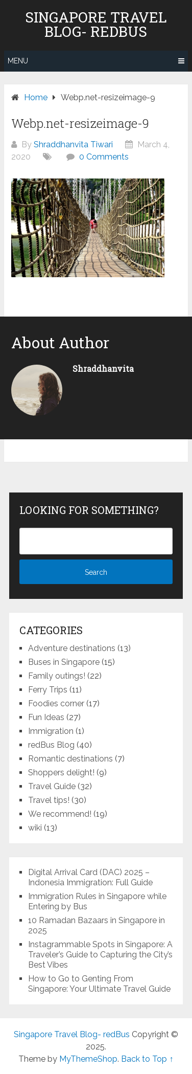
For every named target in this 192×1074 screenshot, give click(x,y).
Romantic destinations (70, 759)
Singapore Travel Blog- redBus (96, 24)
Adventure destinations (71, 648)
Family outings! (56, 676)
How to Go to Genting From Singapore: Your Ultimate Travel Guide (99, 984)
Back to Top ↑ (147, 1059)
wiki (35, 828)
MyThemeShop (88, 1059)
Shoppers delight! (61, 772)
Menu (18, 61)
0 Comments (104, 157)
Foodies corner (56, 703)
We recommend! (59, 814)
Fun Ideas (46, 717)
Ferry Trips (47, 690)
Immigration (51, 731)
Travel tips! (48, 800)
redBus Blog (51, 745)
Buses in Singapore (64, 662)
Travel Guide (52, 786)
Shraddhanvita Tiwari (73, 144)
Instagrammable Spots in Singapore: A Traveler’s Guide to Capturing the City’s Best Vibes (100, 954)
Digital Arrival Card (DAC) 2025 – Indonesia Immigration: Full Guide (90, 877)
